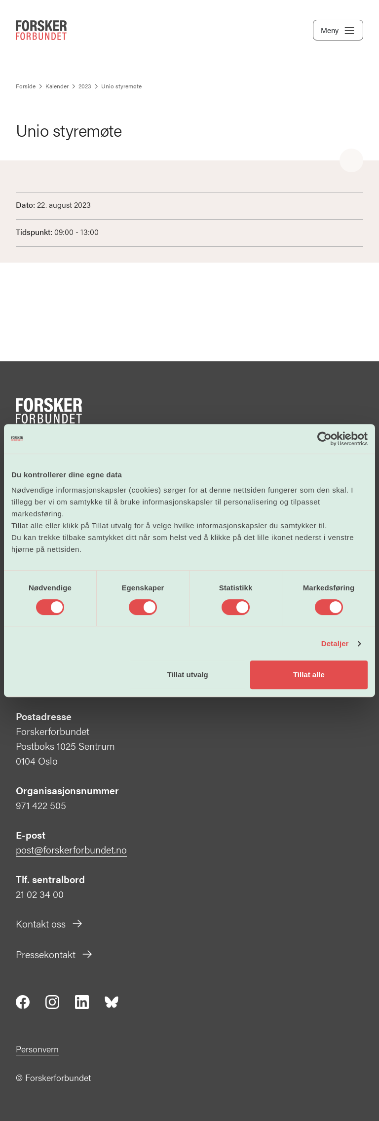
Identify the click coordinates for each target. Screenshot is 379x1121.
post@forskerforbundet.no (71, 849)
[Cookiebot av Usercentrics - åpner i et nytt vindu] (324, 438)
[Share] (351, 161)
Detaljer (335, 643)
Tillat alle (309, 674)
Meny (338, 31)
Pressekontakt (54, 954)
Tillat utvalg (187, 674)
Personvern (37, 1049)
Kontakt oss (49, 923)
